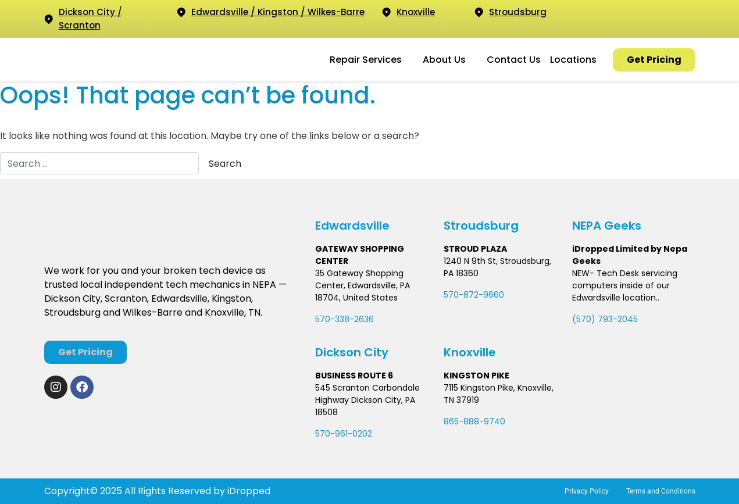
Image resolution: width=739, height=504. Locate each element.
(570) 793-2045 (605, 319)
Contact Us (514, 59)
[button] (371, 60)
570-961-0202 (343, 433)
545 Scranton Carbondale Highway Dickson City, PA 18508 (367, 400)
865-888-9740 (474, 421)
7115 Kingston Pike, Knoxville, (499, 388)
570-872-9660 (474, 295)
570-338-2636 (344, 319)
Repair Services (366, 59)
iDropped (247, 491)
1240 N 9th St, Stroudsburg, (497, 261)
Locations (573, 59)
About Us (444, 59)
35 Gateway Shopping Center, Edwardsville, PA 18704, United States (362, 285)
